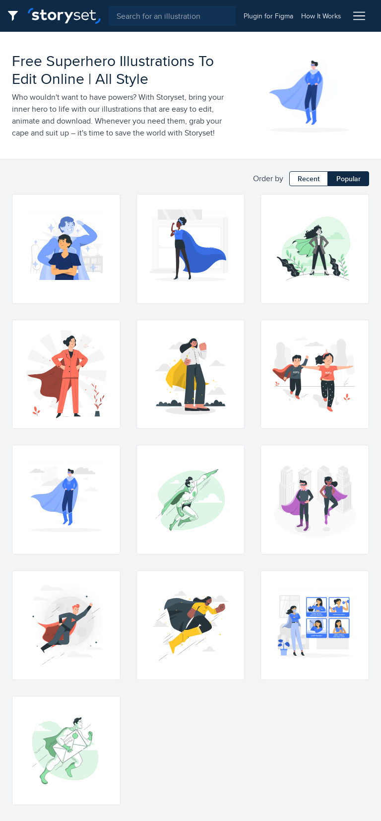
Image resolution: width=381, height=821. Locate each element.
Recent (308, 179)
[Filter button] (16, 16)
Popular (348, 179)
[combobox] (172, 16)
